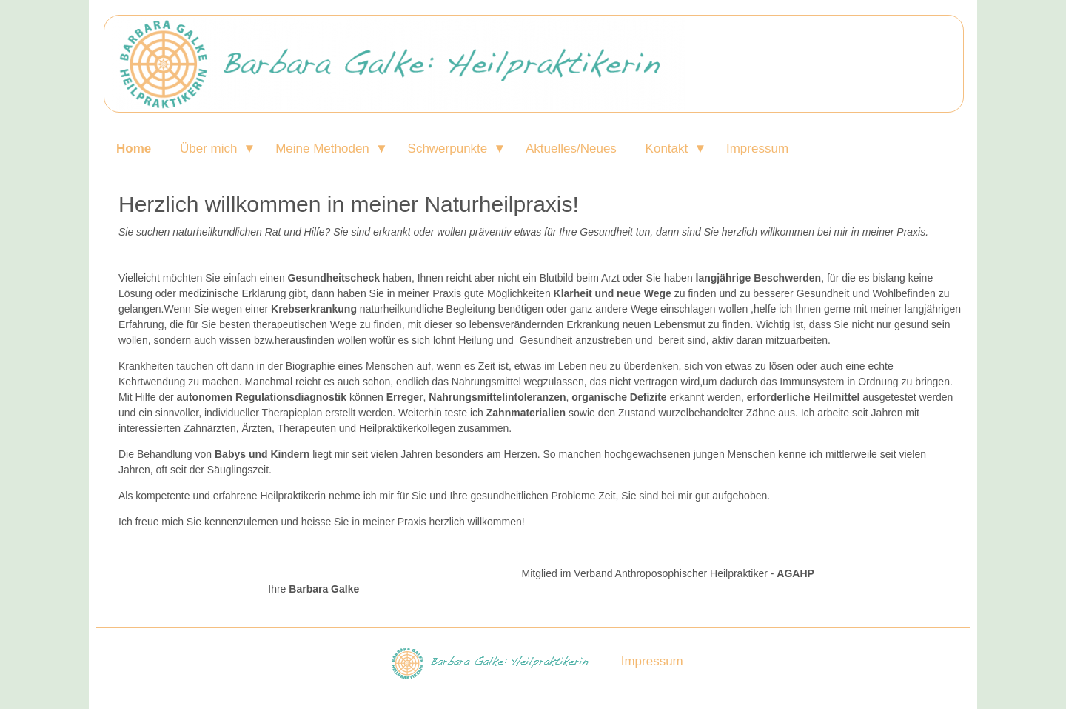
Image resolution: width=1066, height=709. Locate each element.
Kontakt (667, 149)
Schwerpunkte (448, 149)
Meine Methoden (322, 149)
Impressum (757, 149)
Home (133, 149)
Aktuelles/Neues (571, 149)
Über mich (208, 149)
